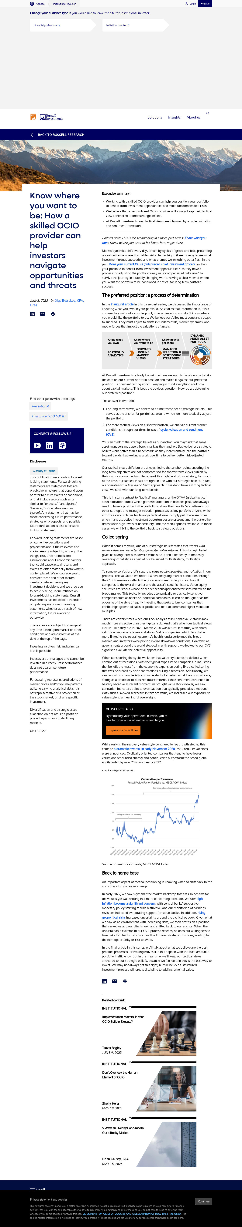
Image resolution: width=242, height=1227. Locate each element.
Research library (192, 1129)
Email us (96, 1129)
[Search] (207, 45)
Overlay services (161, 1136)
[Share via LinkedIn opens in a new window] (32, 242)
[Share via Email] (42, 242)
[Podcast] (62, 374)
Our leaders (190, 1163)
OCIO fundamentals (194, 1125)
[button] (60, 25)
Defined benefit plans (133, 1133)
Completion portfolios (164, 1148)
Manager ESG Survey (195, 1140)
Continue (203, 1201)
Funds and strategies (132, 1129)
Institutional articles (194, 1144)
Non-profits (128, 1140)
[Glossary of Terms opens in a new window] (44, 399)
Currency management (165, 1140)
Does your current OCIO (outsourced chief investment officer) (152, 192)
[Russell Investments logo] (47, 45)
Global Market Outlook (195, 1133)
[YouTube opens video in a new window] (37, 374)
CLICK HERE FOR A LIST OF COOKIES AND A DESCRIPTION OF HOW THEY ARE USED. (132, 1213)
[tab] (39, 3)
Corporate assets (131, 1152)
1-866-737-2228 (100, 1125)
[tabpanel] (121, 22)
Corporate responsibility (196, 1167)
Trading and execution (164, 1144)
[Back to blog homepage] (57, 63)
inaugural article (122, 232)
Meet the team (98, 1133)
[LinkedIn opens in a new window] (49, 374)
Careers (188, 1174)
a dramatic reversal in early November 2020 (145, 677)
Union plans (128, 1136)
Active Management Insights (198, 1136)
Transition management (165, 1133)
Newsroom (190, 1170)
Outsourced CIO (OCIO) (134, 1125)
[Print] (53, 242)
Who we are (190, 1159)
